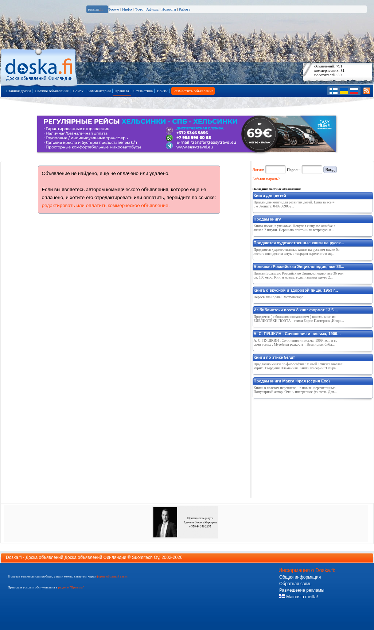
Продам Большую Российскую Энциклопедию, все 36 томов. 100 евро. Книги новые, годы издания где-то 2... (299, 275)
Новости (168, 9)
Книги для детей (270, 195)
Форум (113, 9)
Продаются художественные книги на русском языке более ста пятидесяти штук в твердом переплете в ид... (297, 252)
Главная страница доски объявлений (39, 66)
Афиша (152, 9)
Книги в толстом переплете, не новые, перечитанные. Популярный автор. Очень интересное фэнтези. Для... (295, 390)
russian (95, 9)
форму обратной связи (111, 576)
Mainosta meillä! (298, 596)
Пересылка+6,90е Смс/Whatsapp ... (280, 297)
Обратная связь (295, 583)
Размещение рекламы (301, 590)
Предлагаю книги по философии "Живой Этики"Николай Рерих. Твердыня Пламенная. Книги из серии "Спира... (298, 366)
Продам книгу (267, 219)
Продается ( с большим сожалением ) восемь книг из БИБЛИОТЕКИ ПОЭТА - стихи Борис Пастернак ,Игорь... (299, 319)
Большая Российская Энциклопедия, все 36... (299, 266)
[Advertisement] (307, 446)
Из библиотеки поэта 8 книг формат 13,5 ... (296, 310)
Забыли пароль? (266, 178)
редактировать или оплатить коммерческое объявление (105, 205)
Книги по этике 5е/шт (274, 357)
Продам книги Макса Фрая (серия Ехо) (292, 381)
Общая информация (300, 577)
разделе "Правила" (71, 587)
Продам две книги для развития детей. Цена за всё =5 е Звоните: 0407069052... (294, 204)
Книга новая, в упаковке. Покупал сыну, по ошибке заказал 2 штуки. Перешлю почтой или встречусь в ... (294, 228)
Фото (139, 9)
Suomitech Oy (145, 557)
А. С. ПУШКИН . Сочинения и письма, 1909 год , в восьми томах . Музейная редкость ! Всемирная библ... (296, 342)
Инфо (127, 9)
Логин (258, 169)
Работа (184, 9)
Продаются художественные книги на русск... (299, 243)
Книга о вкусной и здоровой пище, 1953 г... (296, 290)
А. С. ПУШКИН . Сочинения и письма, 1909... (297, 333)
